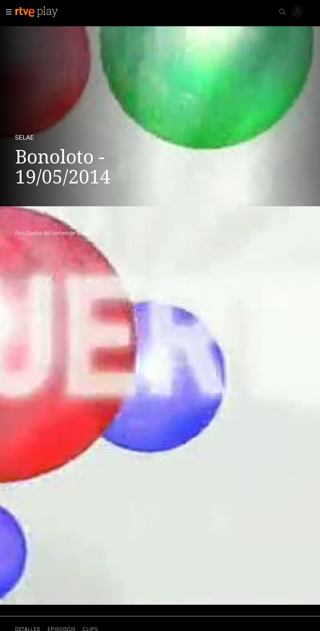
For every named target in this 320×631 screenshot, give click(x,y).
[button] (7, 12)
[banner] (56, 12)
